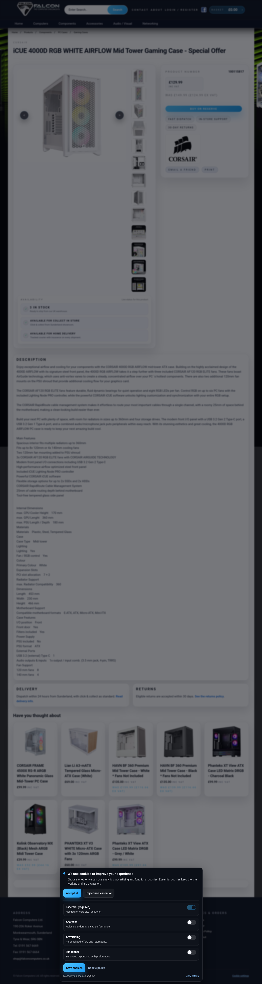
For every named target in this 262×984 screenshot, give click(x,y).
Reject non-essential (98, 893)
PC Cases (62, 32)
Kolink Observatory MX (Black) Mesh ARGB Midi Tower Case (35, 848)
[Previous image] (24, 115)
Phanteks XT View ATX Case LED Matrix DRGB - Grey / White (130, 848)
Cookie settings (240, 975)
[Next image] (119, 115)
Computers (40, 23)
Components (67, 23)
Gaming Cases (81, 32)
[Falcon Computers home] (39, 9)
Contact (140, 9)
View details (192, 976)
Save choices (74, 968)
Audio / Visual (122, 23)
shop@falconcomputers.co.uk (31, 958)
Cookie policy (96, 968)
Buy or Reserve (203, 108)
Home (19, 23)
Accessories (94, 23)
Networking (150, 23)
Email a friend (182, 169)
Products (28, 32)
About (157, 9)
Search (117, 10)
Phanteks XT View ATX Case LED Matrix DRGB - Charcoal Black (226, 771)
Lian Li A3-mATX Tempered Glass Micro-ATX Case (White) (83, 771)
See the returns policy (209, 696)
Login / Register (181, 9)
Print (210, 169)
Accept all (72, 893)
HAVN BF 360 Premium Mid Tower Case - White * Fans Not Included (131, 771)
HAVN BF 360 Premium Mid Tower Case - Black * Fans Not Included (178, 771)
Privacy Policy (203, 931)
